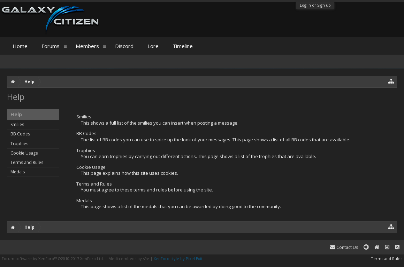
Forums (50, 45)
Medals (17, 172)
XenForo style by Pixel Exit (178, 258)
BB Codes (20, 134)
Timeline (183, 45)
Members (87, 45)
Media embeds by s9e (128, 258)
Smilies (17, 124)
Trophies (19, 144)
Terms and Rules (26, 162)
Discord (124, 45)
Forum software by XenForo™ (53, 258)
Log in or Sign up (315, 5)
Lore (153, 45)
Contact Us (344, 247)
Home (20, 45)
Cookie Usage (24, 153)
